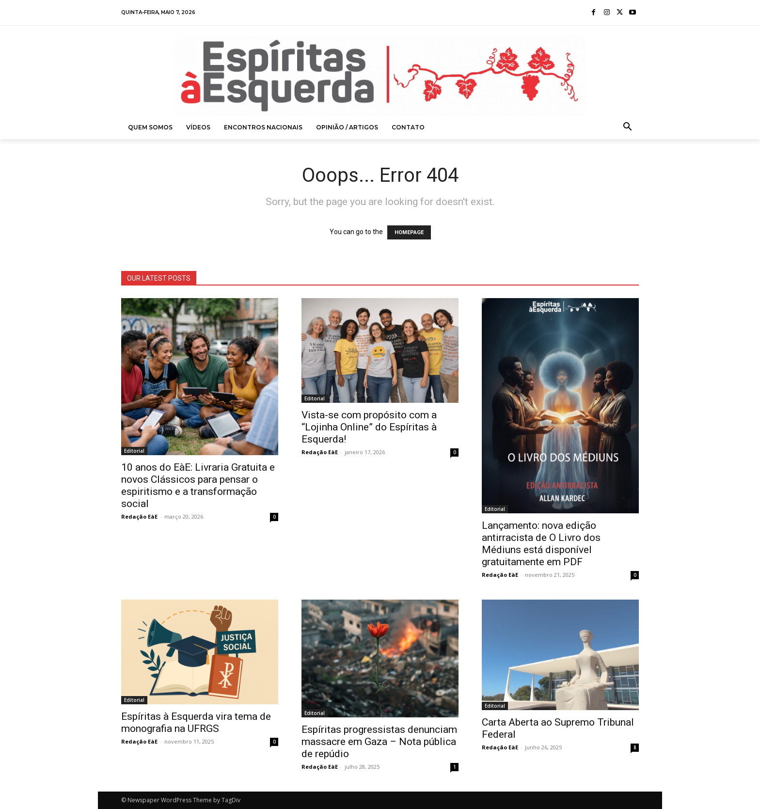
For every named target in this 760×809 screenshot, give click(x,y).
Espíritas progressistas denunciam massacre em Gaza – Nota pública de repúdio (379, 742)
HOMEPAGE (409, 232)
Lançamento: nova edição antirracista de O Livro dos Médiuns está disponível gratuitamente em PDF (541, 544)
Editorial (134, 450)
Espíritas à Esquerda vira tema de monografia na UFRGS (196, 722)
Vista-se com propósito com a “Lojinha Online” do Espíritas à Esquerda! (369, 427)
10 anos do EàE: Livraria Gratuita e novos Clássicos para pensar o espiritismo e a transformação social (198, 485)
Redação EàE (139, 516)
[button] (627, 127)
